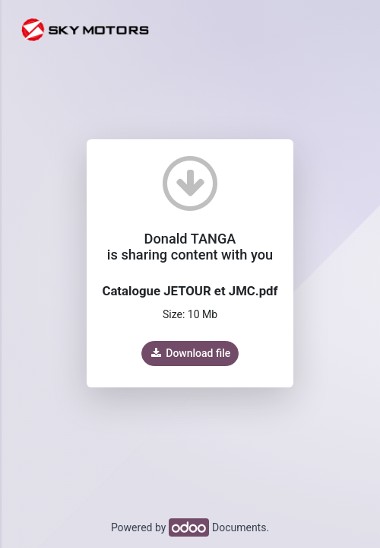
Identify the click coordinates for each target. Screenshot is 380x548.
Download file (190, 353)
